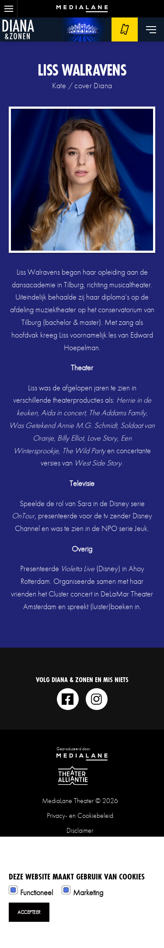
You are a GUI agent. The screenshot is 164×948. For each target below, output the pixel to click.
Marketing (88, 892)
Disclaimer (79, 830)
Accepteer (29, 912)
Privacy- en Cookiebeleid (80, 815)
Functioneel (36, 892)
